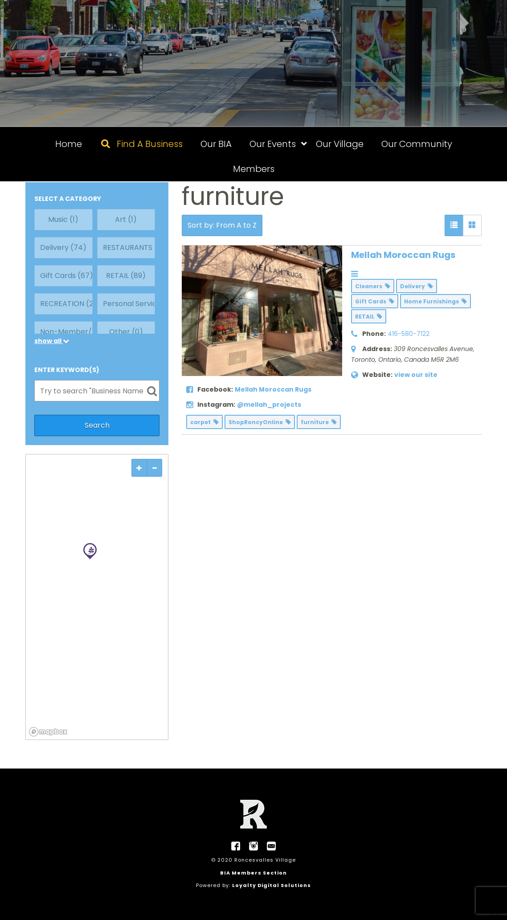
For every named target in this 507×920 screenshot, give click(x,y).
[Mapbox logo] (48, 732)
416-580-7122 (408, 333)
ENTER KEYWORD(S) (66, 369)
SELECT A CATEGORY (67, 198)
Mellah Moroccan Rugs (403, 255)
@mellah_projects (269, 404)
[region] (97, 597)
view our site (415, 374)
